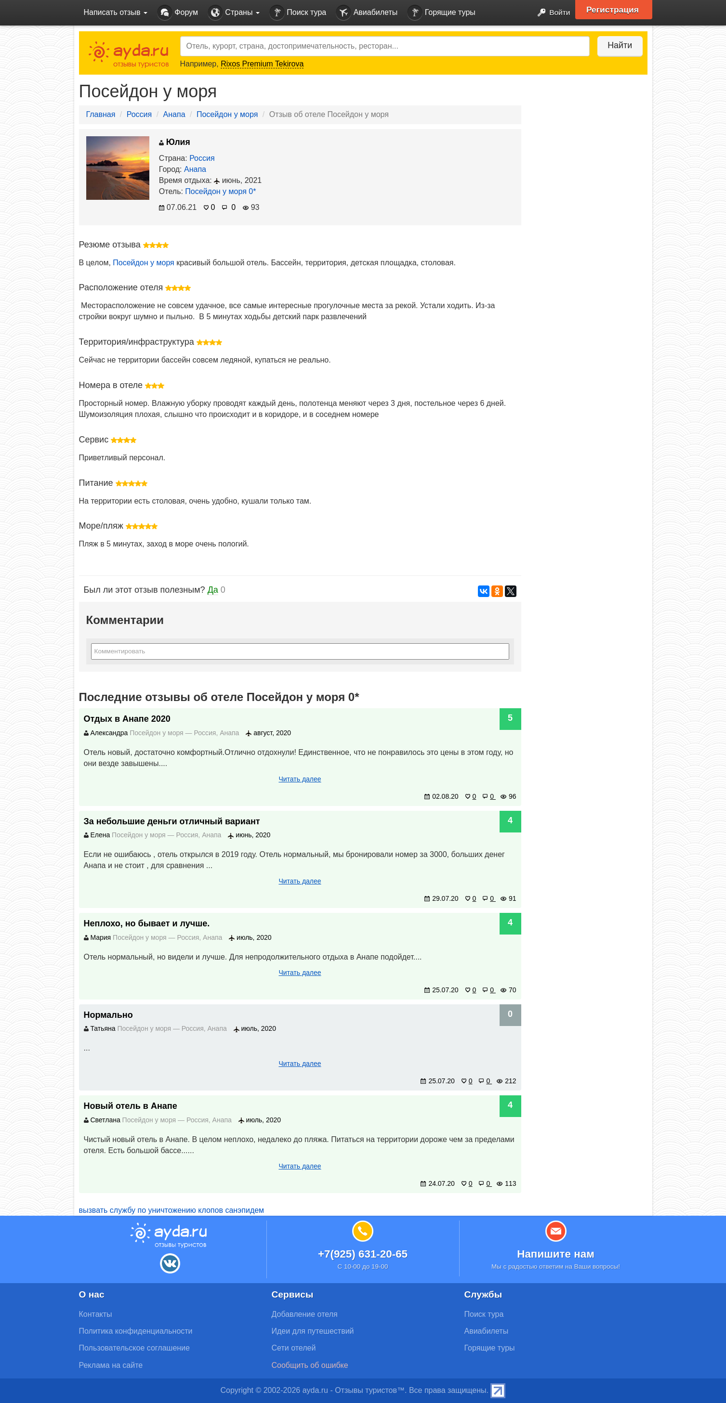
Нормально (108, 1015)
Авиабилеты (366, 13)
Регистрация (614, 9)
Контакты (95, 1314)
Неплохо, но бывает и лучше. (147, 923)
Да (213, 590)
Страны (234, 13)
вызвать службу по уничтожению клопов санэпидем (171, 1210)
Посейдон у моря (227, 114)
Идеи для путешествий (313, 1331)
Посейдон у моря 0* (220, 191)
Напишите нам (555, 1254)
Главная (101, 114)
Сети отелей (294, 1348)
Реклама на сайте (111, 1365)
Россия (139, 114)
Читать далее (299, 779)
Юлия (174, 142)
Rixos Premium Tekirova (262, 64)
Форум (177, 13)
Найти (618, 45)
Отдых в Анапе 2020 (127, 719)
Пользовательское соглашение (134, 1348)
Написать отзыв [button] (115, 12)
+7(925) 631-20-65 (363, 1254)
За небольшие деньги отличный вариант (172, 821)
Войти (550, 13)
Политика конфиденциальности (136, 1331)
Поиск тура (297, 13)
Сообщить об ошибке (310, 1365)
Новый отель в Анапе (130, 1106)
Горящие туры (441, 13)
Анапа (174, 114)
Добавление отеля (305, 1314)
